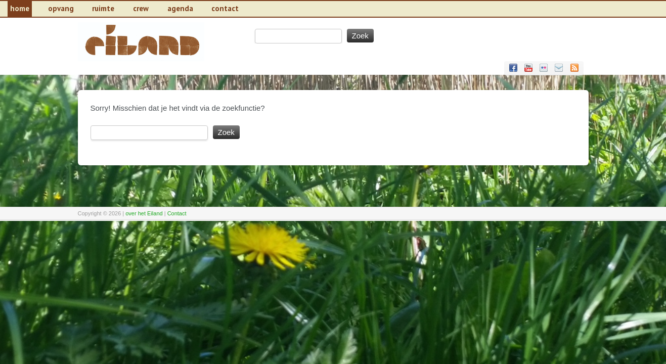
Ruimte (103, 8)
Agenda (180, 8)
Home (19, 8)
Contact (177, 213)
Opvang (61, 8)
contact (225, 8)
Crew (141, 8)
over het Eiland (143, 213)
